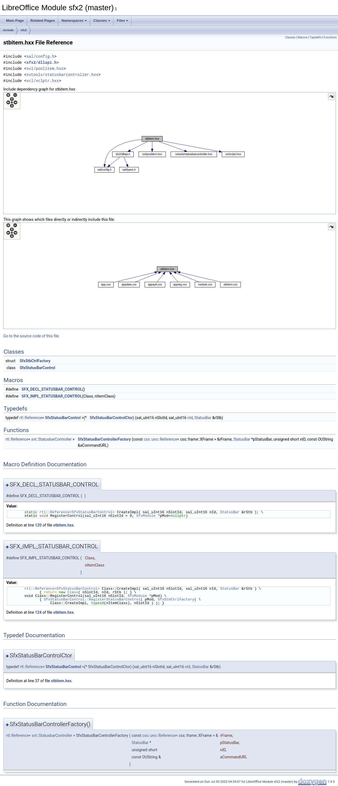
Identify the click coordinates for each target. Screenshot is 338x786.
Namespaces (74, 20)
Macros (302, 37)
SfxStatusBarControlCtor (111, 418)
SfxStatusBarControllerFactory (104, 439)
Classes (101, 20)
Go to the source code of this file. (31, 336)
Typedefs (316, 37)
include (8, 30)
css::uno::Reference (160, 439)
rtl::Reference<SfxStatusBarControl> (77, 512)
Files (122, 20)
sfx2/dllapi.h (41, 62)
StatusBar (202, 418)
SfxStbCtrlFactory (35, 361)
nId (190, 418)
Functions (330, 37)
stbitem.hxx (63, 525)
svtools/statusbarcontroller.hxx (62, 74)
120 (38, 525)
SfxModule (145, 515)
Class (72, 592)
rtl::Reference (30, 418)
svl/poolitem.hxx (44, 68)
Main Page (15, 20)
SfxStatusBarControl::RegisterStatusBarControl (92, 599)
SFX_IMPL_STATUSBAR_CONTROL (52, 396)
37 (37, 681)
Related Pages (42, 20)
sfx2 (24, 30)
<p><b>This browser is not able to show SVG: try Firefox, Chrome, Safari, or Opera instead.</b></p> (170, 153)
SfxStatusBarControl (37, 368)
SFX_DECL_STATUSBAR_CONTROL (52, 389)
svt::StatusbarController (51, 439)
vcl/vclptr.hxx (42, 80)
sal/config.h (40, 56)
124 (38, 612)
